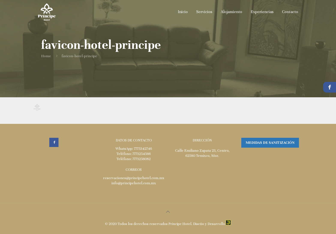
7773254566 (141, 154)
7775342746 (143, 148)
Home (46, 56)
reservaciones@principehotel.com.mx (133, 178)
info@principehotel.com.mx (133, 183)
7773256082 (141, 159)
